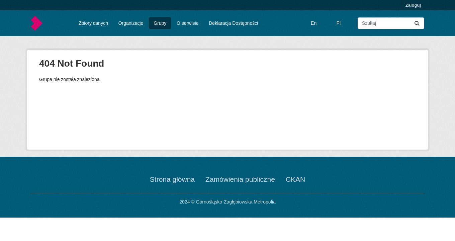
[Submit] (417, 23)
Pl (339, 23)
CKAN (295, 179)
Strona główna (172, 179)
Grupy (160, 23)
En (313, 23)
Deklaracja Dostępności (233, 23)
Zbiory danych (93, 23)
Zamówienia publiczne (240, 179)
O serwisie (187, 23)
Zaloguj (413, 5)
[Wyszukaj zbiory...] (391, 23)
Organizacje (131, 23)
